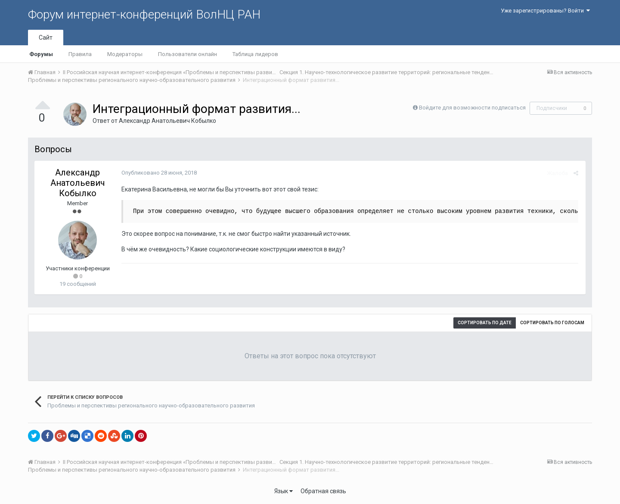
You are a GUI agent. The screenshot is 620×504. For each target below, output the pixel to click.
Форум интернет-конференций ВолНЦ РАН (144, 14)
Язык (283, 491)
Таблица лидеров (255, 54)
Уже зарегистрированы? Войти (545, 10)
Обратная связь (323, 491)
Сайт (46, 37)
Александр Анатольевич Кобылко (167, 120)
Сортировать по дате (485, 322)
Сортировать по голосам (552, 322)
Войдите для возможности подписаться (472, 107)
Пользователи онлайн (187, 54)
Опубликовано (158, 172)
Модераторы (125, 54)
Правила (80, 54)
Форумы (41, 54)
